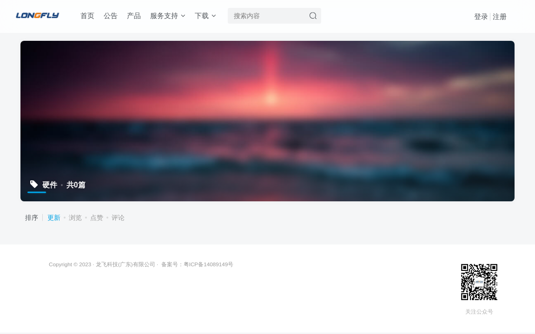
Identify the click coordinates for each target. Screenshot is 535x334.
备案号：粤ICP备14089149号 (197, 264)
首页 (87, 15)
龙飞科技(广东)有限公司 (125, 264)
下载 (205, 15)
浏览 (75, 217)
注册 (500, 16)
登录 (481, 16)
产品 (134, 15)
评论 (118, 217)
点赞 (96, 217)
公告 (111, 15)
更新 (53, 217)
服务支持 (167, 15)
